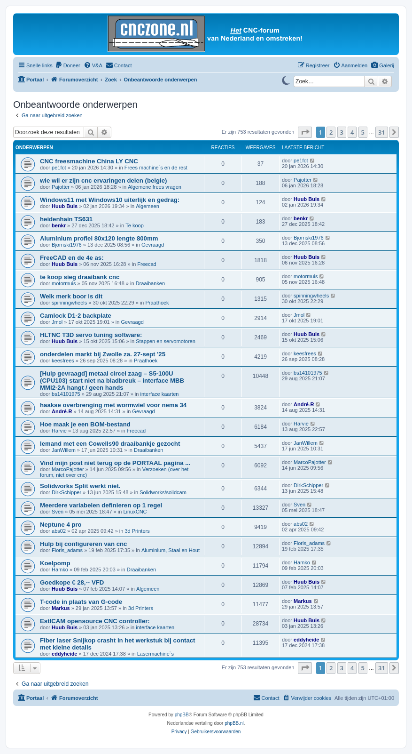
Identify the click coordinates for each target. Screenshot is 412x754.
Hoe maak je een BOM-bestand (85, 424)
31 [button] (381, 132)
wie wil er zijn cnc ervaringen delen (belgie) (103, 180)
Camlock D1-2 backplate (75, 315)
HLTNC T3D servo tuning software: (91, 334)
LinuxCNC (135, 511)
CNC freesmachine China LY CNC (89, 161)
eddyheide (64, 654)
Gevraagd (152, 245)
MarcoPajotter (68, 469)
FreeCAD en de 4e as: (72, 257)
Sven (57, 511)
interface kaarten (159, 394)
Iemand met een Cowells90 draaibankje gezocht (110, 443)
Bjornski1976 (67, 245)
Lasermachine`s (155, 654)
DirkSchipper (66, 492)
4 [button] (352, 132)
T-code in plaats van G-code (81, 601)
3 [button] (341, 132)
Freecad (146, 264)
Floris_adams (67, 550)
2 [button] (331, 132)
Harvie (59, 430)
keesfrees (63, 360)
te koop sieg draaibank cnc (79, 277)
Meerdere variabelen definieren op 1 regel (101, 505)
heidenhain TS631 (66, 219)
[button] (305, 132)
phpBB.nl (234, 723)
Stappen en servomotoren (165, 341)
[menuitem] (382, 65)
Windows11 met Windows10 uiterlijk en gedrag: (109, 199)
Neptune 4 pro (61, 524)
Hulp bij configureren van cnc (83, 543)
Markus (61, 608)
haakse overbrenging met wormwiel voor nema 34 (113, 405)
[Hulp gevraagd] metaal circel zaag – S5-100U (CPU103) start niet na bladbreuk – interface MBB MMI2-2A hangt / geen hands (112, 380)
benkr (59, 225)
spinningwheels (69, 302)
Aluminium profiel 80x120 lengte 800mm (99, 238)
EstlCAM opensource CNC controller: (95, 621)
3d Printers (136, 531)
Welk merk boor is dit (71, 296)
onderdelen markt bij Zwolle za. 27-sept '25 (102, 354)
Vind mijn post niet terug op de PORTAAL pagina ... (115, 462)
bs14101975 (66, 394)
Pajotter (61, 187)
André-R (62, 411)
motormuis (64, 283)
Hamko (60, 569)
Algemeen (147, 206)
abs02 (59, 531)
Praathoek (157, 302)
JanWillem (64, 450)
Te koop (134, 225)
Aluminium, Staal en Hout (170, 550)
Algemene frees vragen (154, 187)
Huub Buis (65, 206)
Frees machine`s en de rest (155, 167)
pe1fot (59, 167)
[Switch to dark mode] (285, 79)
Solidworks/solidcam (163, 492)
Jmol (57, 322)
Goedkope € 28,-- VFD (72, 582)
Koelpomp (55, 563)
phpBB (182, 714)
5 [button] (363, 132)
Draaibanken (150, 283)
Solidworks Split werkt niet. (80, 485)
